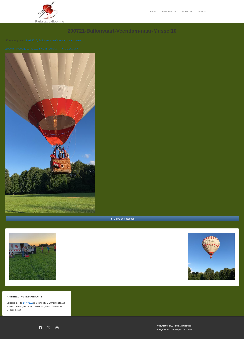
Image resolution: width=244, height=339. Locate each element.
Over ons (169, 11)
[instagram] (57, 327)
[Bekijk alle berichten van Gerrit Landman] (49, 49)
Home (153, 11)
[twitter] (49, 327)
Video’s (202, 11)
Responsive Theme (183, 329)
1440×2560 (28, 303)
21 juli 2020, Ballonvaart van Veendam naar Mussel (52, 40)
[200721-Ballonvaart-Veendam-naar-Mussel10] (32, 49)
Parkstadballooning (49, 21)
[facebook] (40, 327)
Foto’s (187, 11)
